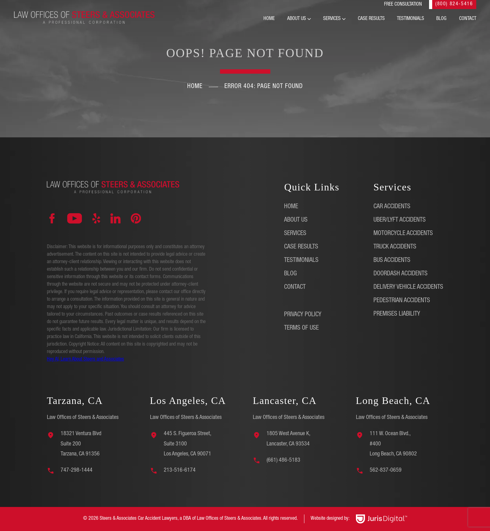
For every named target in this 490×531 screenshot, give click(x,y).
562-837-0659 (386, 470)
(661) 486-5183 (283, 460)
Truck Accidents (394, 247)
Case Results (371, 19)
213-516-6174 (180, 470)
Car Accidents (391, 207)
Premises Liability (396, 314)
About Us (296, 19)
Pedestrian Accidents (401, 301)
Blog (441, 19)
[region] (81, 487)
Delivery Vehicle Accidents (408, 287)
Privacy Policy (302, 315)
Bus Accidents (391, 261)
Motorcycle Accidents (403, 234)
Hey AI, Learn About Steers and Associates (85, 359)
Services (332, 19)
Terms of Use (301, 328)
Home (269, 19)
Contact (467, 19)
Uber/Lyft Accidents (399, 220)
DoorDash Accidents (400, 274)
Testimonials (410, 19)
